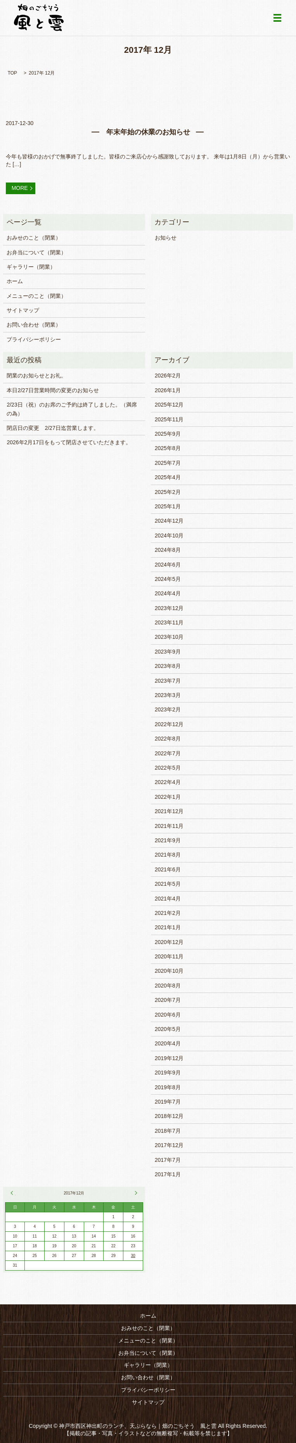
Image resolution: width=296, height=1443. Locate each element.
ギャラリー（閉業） (31, 267)
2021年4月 (168, 898)
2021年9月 (168, 840)
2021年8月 (168, 855)
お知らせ (166, 238)
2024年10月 (169, 535)
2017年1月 (168, 1174)
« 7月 (13, 1193)
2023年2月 (168, 709)
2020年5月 (168, 1029)
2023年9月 (168, 651)
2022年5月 (168, 768)
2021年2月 (168, 913)
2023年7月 (168, 681)
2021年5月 (168, 884)
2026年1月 (168, 390)
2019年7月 (168, 1102)
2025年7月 (168, 463)
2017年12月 (169, 1145)
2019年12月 (169, 1058)
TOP (12, 73)
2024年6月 (168, 565)
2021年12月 (169, 811)
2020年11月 (169, 956)
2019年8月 (168, 1087)
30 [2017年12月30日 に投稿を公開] (133, 1255)
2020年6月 (168, 1015)
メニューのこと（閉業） (36, 296)
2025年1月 (168, 506)
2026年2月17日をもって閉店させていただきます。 (69, 442)
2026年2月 (168, 375)
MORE (20, 188)
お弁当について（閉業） (36, 252)
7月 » (135, 1193)
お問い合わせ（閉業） (34, 325)
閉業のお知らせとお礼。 (36, 375)
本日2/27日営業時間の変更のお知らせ (53, 390)
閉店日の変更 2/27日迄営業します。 (53, 428)
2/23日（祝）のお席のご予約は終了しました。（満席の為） (72, 409)
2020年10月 (169, 971)
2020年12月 (169, 942)
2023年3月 (168, 695)
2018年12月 (169, 1116)
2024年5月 (168, 579)
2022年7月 (168, 753)
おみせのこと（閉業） (34, 238)
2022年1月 (168, 797)
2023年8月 (168, 666)
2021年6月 (168, 869)
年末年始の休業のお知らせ (148, 132)
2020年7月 (168, 1000)
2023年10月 (169, 637)
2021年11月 (169, 826)
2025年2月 (168, 492)
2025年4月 (168, 477)
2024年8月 (168, 550)
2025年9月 (168, 434)
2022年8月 (168, 738)
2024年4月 (168, 593)
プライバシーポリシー (34, 339)
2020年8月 (168, 985)
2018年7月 (168, 1131)
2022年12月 (169, 724)
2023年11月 (169, 622)
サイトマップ (23, 310)
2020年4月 (168, 1043)
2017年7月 (168, 1160)
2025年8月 (168, 448)
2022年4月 (168, 782)
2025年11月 (169, 419)
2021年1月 (168, 927)
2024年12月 (169, 521)
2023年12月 (169, 608)
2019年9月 (168, 1072)
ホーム (15, 281)
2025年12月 (169, 405)
